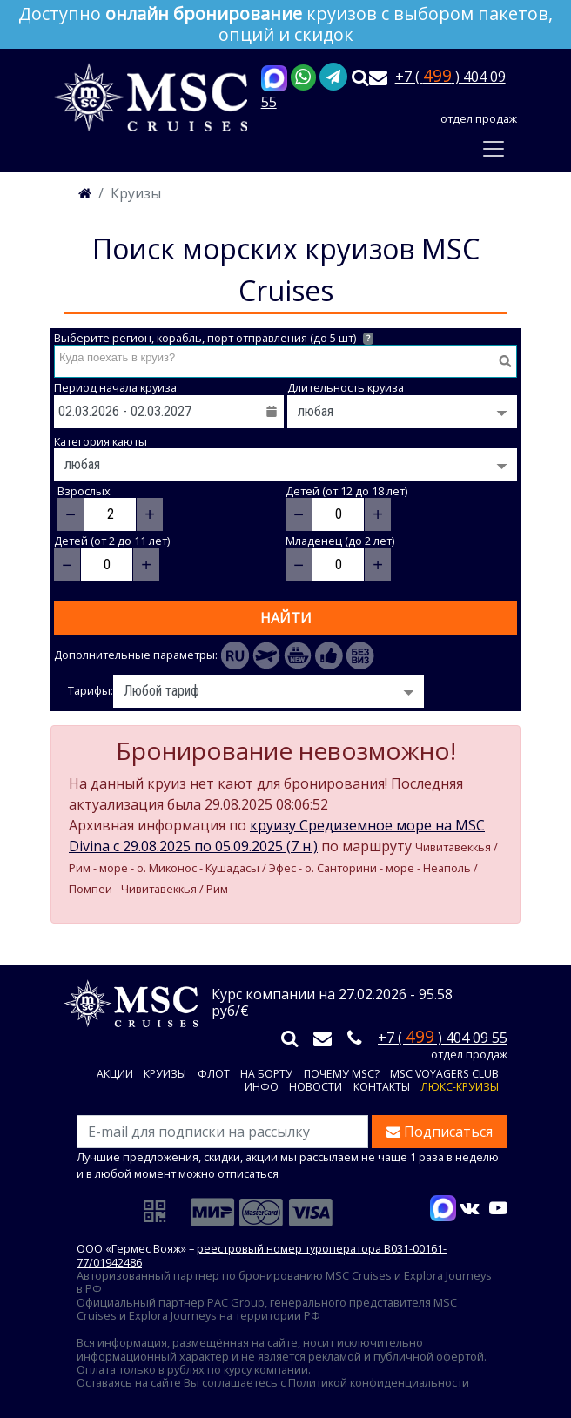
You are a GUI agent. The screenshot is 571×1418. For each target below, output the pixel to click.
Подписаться (439, 1131)
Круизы (165, 1074)
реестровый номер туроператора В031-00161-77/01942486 (262, 1254)
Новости (315, 1087)
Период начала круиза (115, 387)
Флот (214, 1074)
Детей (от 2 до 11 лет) (112, 541)
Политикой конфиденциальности (378, 1382)
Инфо (262, 1087)
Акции (115, 1074)
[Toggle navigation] (493, 148)
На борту (266, 1074)
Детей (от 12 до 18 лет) (346, 491)
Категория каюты (100, 441)
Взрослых (84, 491)
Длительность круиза (345, 387)
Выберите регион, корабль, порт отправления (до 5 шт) (213, 338)
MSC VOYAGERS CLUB (444, 1074)
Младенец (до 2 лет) (340, 541)
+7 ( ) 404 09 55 (442, 1037)
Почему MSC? (342, 1074)
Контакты (381, 1087)
